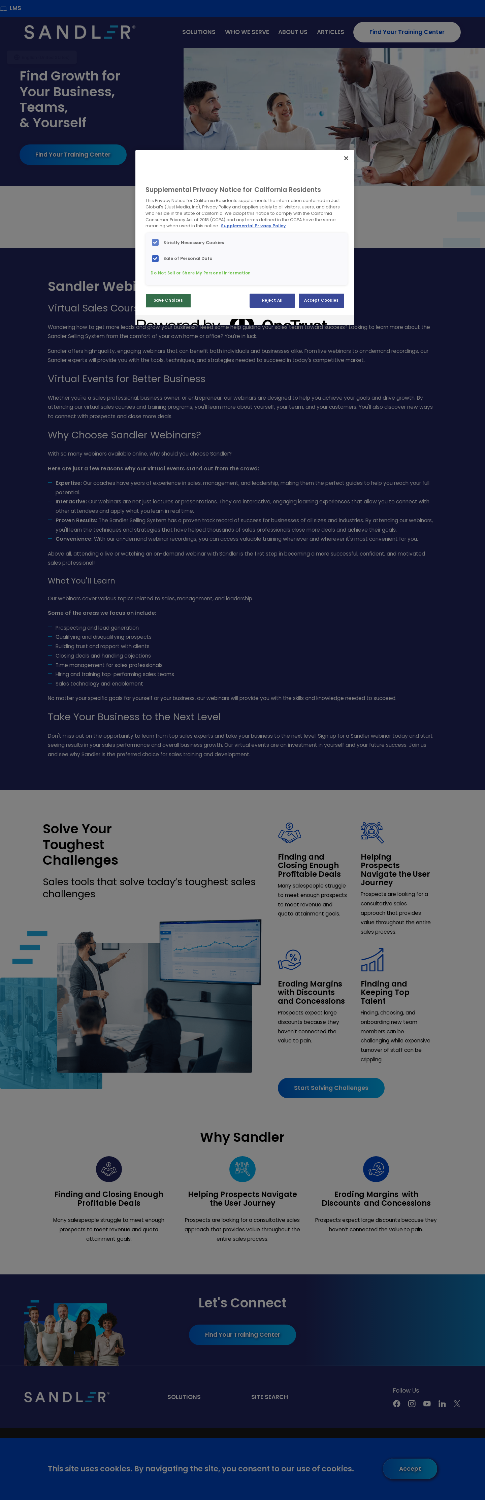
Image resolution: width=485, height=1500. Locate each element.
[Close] (346, 158)
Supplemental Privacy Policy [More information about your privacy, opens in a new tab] (253, 226)
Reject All (272, 300)
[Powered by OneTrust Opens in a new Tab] (161, 321)
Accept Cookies (321, 300)
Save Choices (168, 300)
